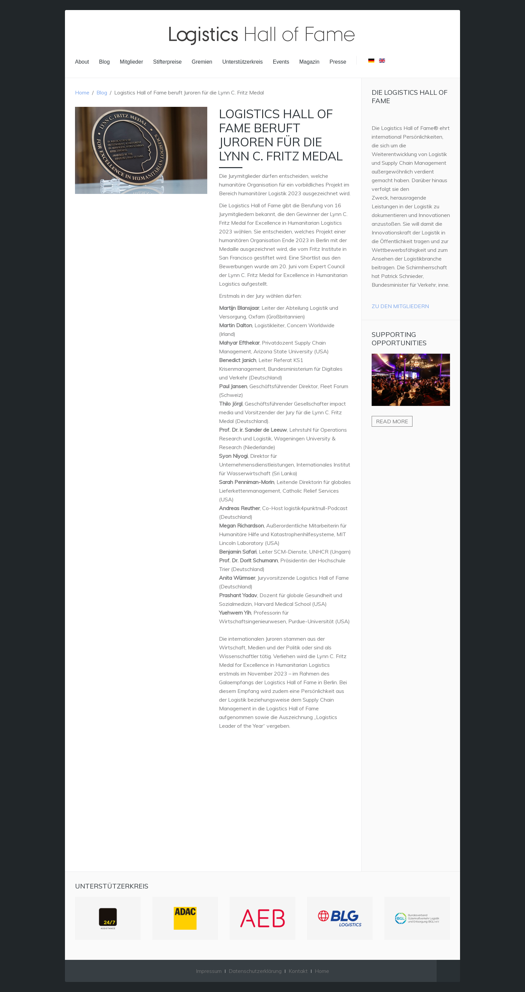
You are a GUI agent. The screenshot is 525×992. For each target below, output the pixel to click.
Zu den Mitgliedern (400, 306)
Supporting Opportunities (399, 338)
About (82, 62)
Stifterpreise (167, 62)
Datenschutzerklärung (255, 971)
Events (281, 62)
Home (82, 92)
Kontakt (298, 971)
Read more (392, 421)
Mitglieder (131, 62)
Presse (337, 62)
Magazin (309, 62)
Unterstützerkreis (242, 62)
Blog (104, 62)
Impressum (209, 971)
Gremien (202, 62)
